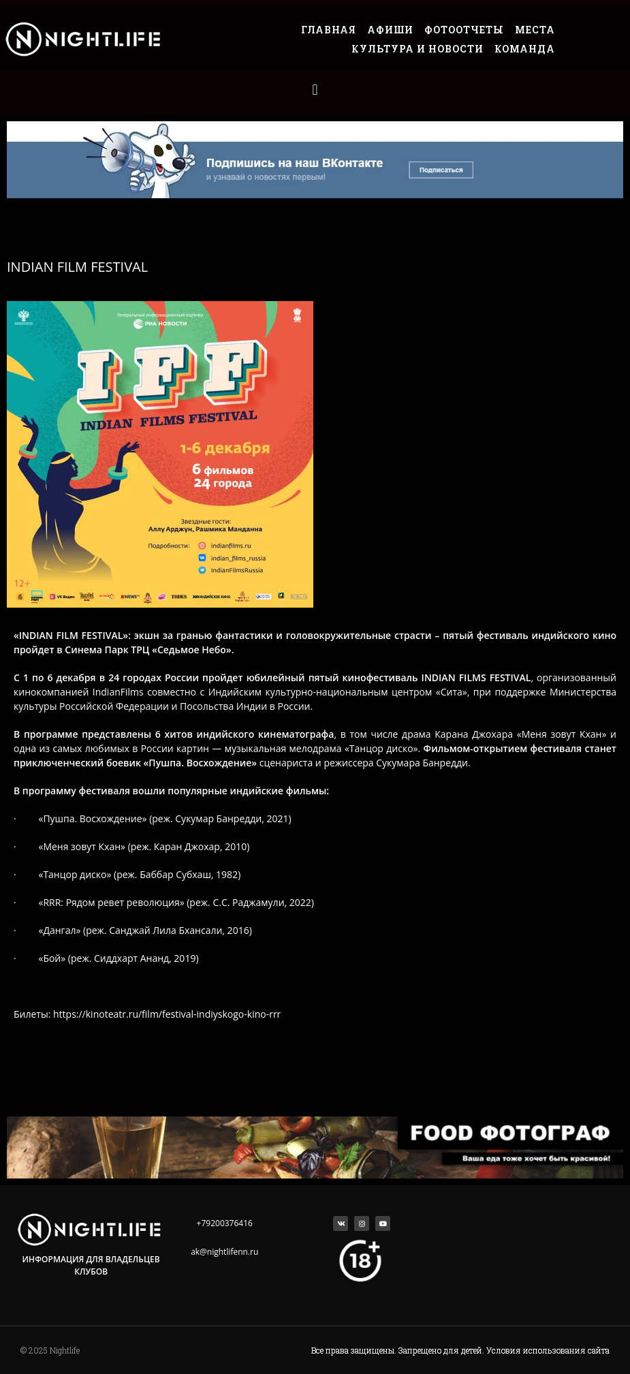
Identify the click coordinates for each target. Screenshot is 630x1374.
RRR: (111, 902)
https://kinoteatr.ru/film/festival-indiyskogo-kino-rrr (167, 1014)
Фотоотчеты (464, 29)
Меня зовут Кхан (562, 734)
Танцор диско (381, 748)
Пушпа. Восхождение (199, 762)
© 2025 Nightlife (50, 1350)
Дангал (59, 930)
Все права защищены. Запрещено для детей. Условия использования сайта (460, 1350)
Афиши (390, 29)
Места (535, 29)
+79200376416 (225, 1223)
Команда (524, 48)
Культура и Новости (417, 48)
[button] (315, 89)
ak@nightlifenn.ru (224, 1252)
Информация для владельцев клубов (91, 1265)
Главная (328, 29)
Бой (52, 958)
